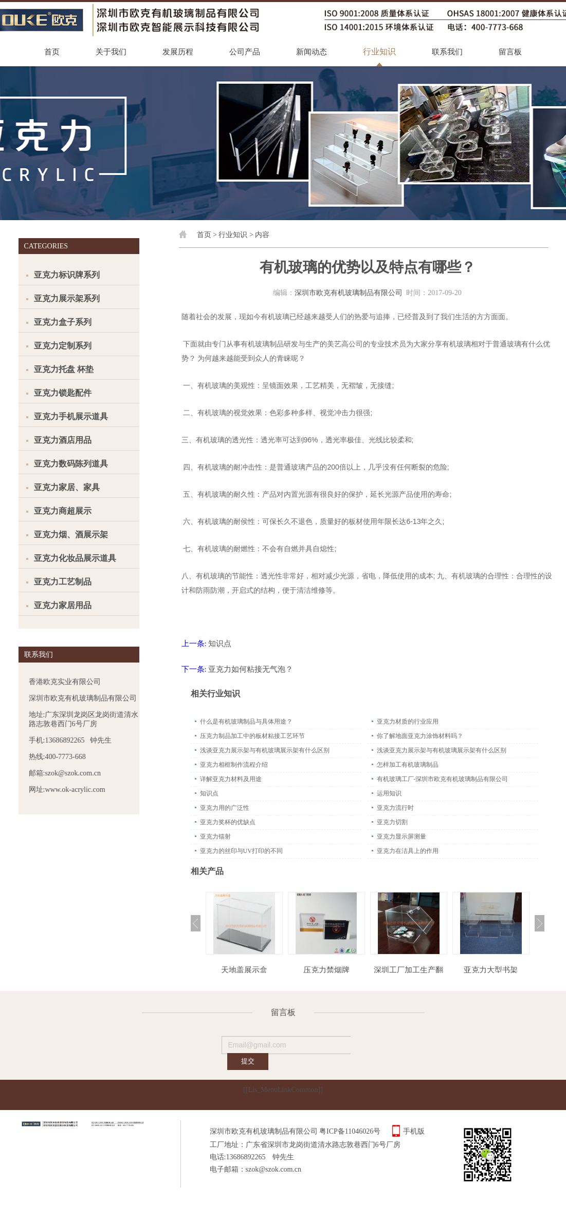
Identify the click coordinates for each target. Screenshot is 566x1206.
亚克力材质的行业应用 (408, 721)
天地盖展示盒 (244, 970)
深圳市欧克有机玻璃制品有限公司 (349, 293)
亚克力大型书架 (491, 970)
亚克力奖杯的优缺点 (227, 822)
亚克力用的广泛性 (224, 807)
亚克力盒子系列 (63, 322)
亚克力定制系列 (63, 345)
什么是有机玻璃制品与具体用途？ (246, 721)
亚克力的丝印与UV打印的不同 (241, 850)
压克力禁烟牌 (326, 970)
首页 (52, 52)
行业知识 (379, 51)
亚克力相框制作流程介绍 (234, 764)
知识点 (219, 643)
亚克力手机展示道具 (71, 416)
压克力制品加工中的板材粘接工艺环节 (252, 736)
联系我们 (447, 52)
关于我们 (111, 52)
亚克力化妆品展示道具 (75, 558)
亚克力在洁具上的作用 (408, 850)
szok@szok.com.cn (274, 1169)
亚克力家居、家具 (67, 487)
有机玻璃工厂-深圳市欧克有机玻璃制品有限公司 (442, 779)
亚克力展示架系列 (67, 298)
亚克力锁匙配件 (63, 392)
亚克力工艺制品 (63, 581)
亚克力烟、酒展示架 (71, 534)
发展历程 (177, 52)
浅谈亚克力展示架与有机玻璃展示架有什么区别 (265, 750)
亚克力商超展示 (63, 511)
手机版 (414, 1131)
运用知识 (389, 793)
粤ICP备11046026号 (349, 1131)
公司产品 (244, 52)
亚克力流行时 (395, 807)
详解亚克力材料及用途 (231, 779)
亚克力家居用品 (63, 605)
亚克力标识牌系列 (67, 274)
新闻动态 (311, 52)
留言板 (510, 52)
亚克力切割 (392, 822)
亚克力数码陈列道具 (71, 463)
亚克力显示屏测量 (401, 836)
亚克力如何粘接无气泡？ (250, 669)
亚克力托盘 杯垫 (64, 369)
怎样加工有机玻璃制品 (408, 764)
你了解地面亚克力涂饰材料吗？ (420, 736)
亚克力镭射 (215, 836)
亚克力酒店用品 (63, 440)
